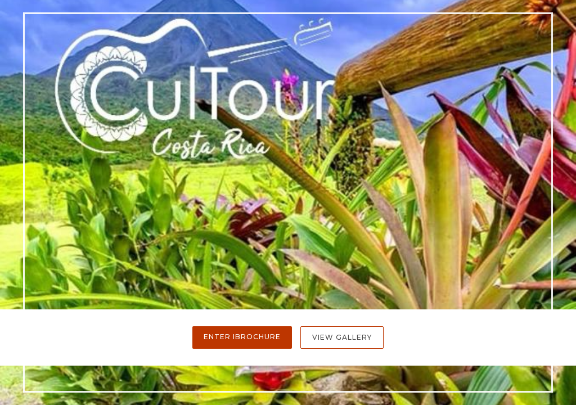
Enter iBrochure (242, 336)
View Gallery (342, 337)
